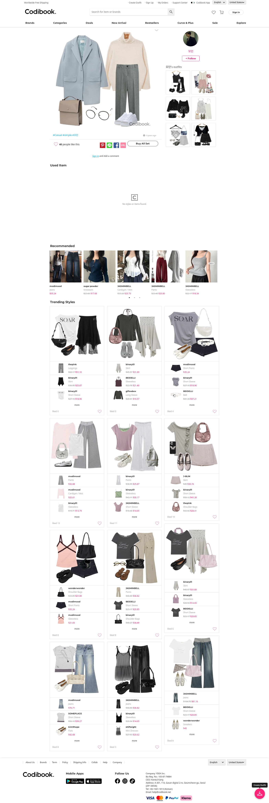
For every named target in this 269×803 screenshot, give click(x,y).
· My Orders (162, 2)
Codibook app (203, 2)
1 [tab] (129, 297)
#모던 (75, 135)
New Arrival (119, 22)
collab (95, 762)
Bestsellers (152, 22)
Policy (65, 762)
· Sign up (149, 2)
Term (54, 762)
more (77, 404)
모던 (190, 51)
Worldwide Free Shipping (36, 2)
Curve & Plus (185, 22)
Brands (29, 22)
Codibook (40, 11)
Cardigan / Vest (125, 289)
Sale (215, 22)
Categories (60, 22)
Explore (241, 22)
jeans (52, 289)
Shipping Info (79, 762)
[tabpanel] (67, 272)
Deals (89, 22)
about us (30, 762)
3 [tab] (139, 297)
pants (154, 289)
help (105, 762)
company (117, 762)
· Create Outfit (135, 2)
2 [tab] (134, 297)
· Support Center (180, 2)
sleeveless (190, 289)
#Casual (57, 135)
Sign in (95, 156)
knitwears (88, 289)
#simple (67, 135)
